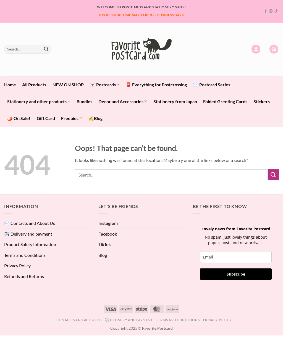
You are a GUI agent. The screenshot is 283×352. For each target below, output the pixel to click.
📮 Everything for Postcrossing (156, 84)
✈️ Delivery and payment (28, 233)
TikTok (104, 244)
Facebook (107, 233)
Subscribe (236, 274)
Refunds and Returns (24, 276)
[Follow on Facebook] (265, 11)
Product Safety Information (30, 244)
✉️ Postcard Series (211, 84)
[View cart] (273, 49)
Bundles (84, 101)
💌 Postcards (104, 84)
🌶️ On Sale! (18, 118)
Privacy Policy (17, 265)
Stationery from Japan (175, 101)
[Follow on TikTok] (276, 11)
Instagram (108, 223)
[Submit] (46, 49)
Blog (102, 255)
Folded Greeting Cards (225, 101)
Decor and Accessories (122, 101)
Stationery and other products (38, 101)
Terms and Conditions (25, 255)
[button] (255, 49)
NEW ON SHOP (68, 84)
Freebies (71, 118)
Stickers (261, 101)
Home (10, 84)
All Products (34, 84)
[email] (236, 257)
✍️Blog (95, 118)
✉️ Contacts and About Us (29, 223)
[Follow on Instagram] (270, 11)
